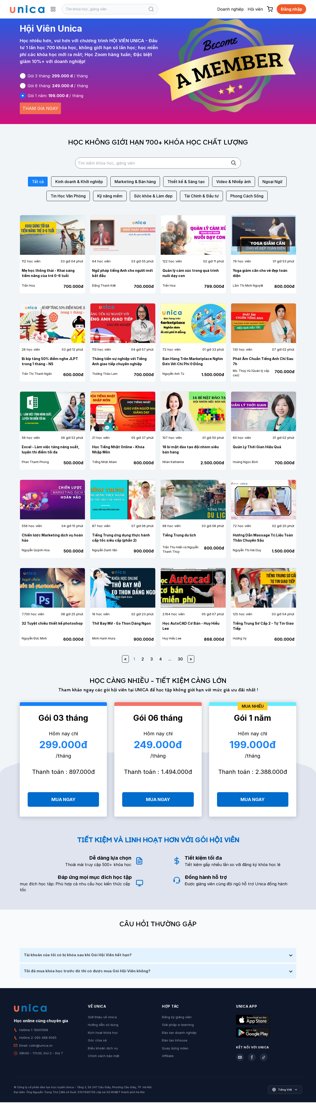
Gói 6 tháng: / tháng (58, 85)
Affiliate (168, 1057)
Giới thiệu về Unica (102, 1018)
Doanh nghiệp (230, 9)
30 (180, 659)
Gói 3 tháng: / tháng (58, 75)
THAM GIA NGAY (40, 108)
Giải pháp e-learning (178, 1026)
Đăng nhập (291, 9)
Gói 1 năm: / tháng (55, 95)
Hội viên (255, 9)
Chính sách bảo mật (103, 1057)
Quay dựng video (175, 1049)
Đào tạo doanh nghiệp (179, 1033)
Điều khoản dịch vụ (103, 1049)
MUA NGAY (63, 799)
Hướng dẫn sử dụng (103, 1026)
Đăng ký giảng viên (177, 1018)
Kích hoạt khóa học (103, 1033)
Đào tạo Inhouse (174, 1041)
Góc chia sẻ (97, 1041)
